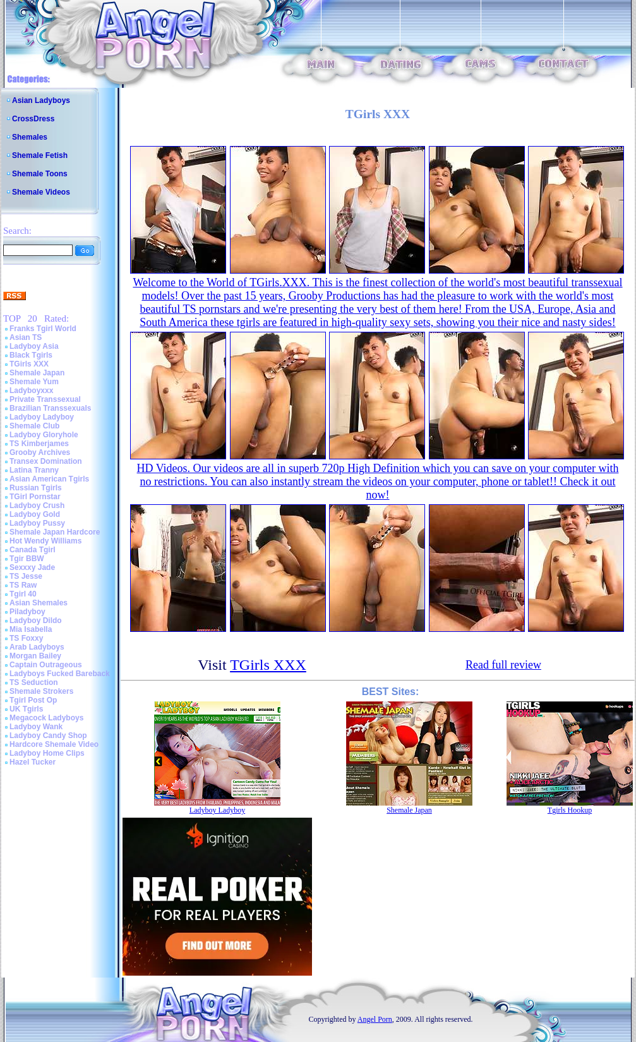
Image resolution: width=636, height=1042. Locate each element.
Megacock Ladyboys (46, 717)
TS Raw (23, 585)
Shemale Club (34, 425)
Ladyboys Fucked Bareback (59, 673)
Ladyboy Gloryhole (43, 434)
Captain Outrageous (45, 664)
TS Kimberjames (39, 443)
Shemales (29, 137)
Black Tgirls (30, 355)
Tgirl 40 (23, 594)
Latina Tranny (34, 470)
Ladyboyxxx (31, 390)
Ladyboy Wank (36, 726)
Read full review (503, 664)
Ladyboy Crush (36, 505)
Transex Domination (45, 461)
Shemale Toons (40, 173)
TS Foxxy (26, 638)
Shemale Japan (36, 372)
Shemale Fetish (40, 155)
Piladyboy (27, 611)
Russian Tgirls (35, 487)
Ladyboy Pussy (37, 523)
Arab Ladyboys (36, 647)
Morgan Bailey (35, 655)
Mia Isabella (30, 629)
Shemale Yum (34, 381)
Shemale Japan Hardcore (54, 532)
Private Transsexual (45, 399)
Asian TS (25, 337)
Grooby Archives (39, 452)
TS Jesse (25, 576)
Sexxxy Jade (32, 567)
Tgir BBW (26, 558)
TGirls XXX (29, 364)
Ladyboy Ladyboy (41, 417)
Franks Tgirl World (42, 328)
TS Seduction (33, 682)
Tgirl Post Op (33, 700)
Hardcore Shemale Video (54, 744)
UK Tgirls (26, 709)
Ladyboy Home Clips (47, 753)
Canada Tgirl (32, 549)
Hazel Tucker (32, 762)
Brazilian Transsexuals (50, 408)
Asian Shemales (38, 602)
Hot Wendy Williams (45, 540)
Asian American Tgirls (49, 479)
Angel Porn (374, 1019)
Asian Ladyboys (41, 100)
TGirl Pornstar (35, 496)
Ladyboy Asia (34, 346)
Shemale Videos (41, 192)
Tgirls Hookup (570, 810)
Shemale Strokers (41, 691)
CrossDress (33, 118)
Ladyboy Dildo (35, 620)
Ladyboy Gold (34, 514)
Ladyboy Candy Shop (48, 735)
